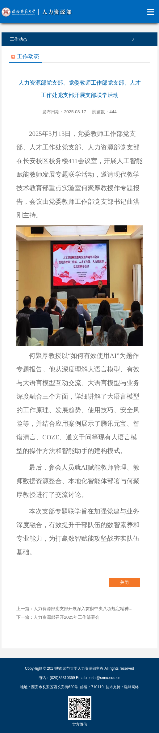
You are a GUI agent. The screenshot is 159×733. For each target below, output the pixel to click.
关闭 (124, 582)
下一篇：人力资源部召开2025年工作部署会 (57, 617)
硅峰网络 (131, 687)
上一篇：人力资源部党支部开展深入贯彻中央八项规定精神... (74, 608)
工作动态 (18, 39)
